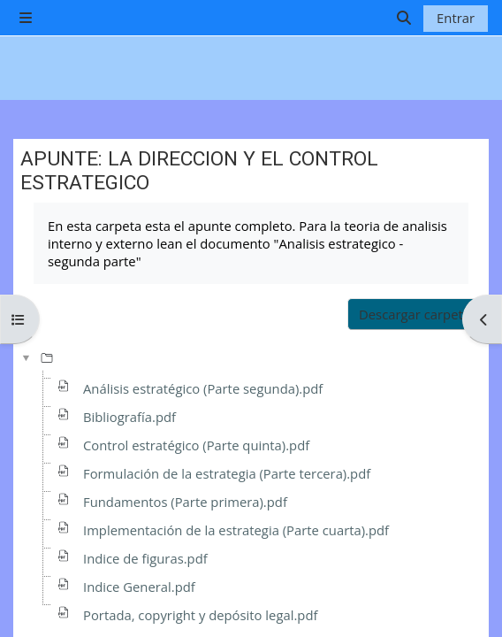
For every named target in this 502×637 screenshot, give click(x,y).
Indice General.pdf (139, 586)
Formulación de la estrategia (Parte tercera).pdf (226, 473)
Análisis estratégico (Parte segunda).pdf (203, 388)
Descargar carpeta (414, 314)
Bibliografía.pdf (129, 417)
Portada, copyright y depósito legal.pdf (200, 615)
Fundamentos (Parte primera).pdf (185, 501)
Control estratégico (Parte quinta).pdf (196, 445)
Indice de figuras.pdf (145, 558)
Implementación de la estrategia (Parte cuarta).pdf (236, 530)
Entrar (456, 18)
